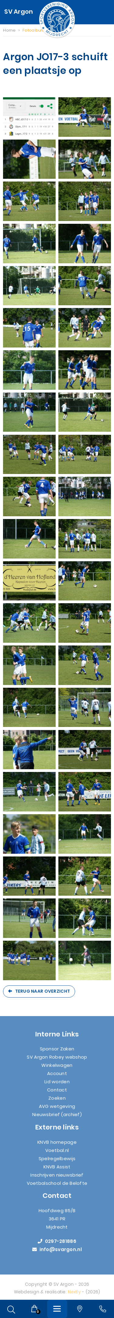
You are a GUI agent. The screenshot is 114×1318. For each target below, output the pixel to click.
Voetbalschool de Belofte (57, 1187)
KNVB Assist (56, 1170)
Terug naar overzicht (42, 991)
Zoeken (57, 1102)
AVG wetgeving (57, 1110)
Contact (57, 1094)
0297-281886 (57, 1245)
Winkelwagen (56, 1069)
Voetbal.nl (57, 1154)
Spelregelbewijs (57, 1162)
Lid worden (57, 1085)
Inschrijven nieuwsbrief (56, 1178)
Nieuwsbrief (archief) (57, 1118)
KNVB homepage (57, 1146)
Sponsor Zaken (57, 1053)
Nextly (74, 1295)
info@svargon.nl (57, 1253)
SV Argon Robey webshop (57, 1061)
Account (57, 1077)
